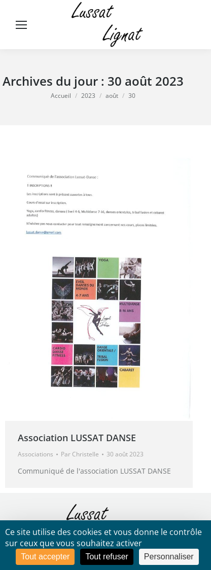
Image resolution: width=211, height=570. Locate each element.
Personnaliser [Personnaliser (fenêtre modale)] (169, 556)
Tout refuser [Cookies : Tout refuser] (106, 556)
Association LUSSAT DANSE (77, 438)
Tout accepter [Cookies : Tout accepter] (45, 556)
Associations (35, 454)
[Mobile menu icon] (21, 25)
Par (80, 454)
